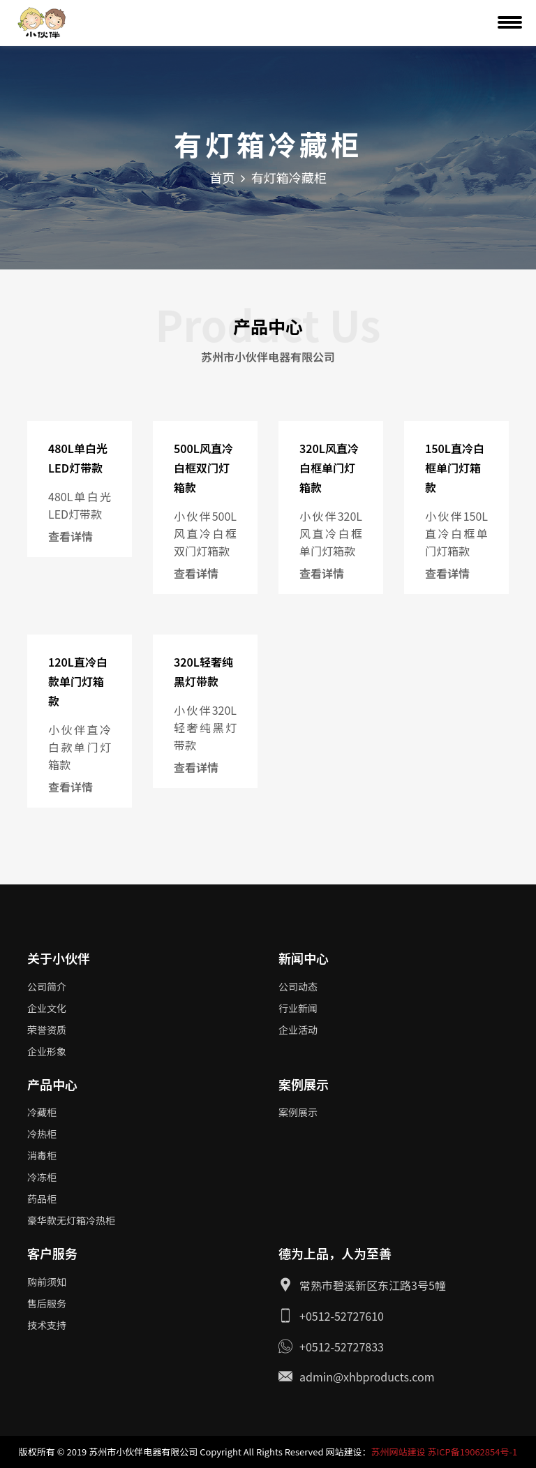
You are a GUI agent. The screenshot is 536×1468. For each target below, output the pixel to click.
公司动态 (298, 986)
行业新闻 (298, 1008)
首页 (221, 177)
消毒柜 (42, 1155)
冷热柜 (42, 1134)
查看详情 (70, 536)
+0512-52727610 (341, 1315)
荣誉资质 (46, 1030)
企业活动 (298, 1030)
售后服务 (46, 1303)
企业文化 (46, 1008)
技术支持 (46, 1325)
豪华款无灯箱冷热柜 (71, 1220)
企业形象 (46, 1051)
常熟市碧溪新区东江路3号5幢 (372, 1285)
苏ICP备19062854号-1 (472, 1451)
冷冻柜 (42, 1177)
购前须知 (46, 1282)
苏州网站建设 (398, 1451)
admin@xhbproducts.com (367, 1376)
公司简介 (46, 986)
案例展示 (298, 1112)
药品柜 (42, 1199)
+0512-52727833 (341, 1346)
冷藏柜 (42, 1112)
